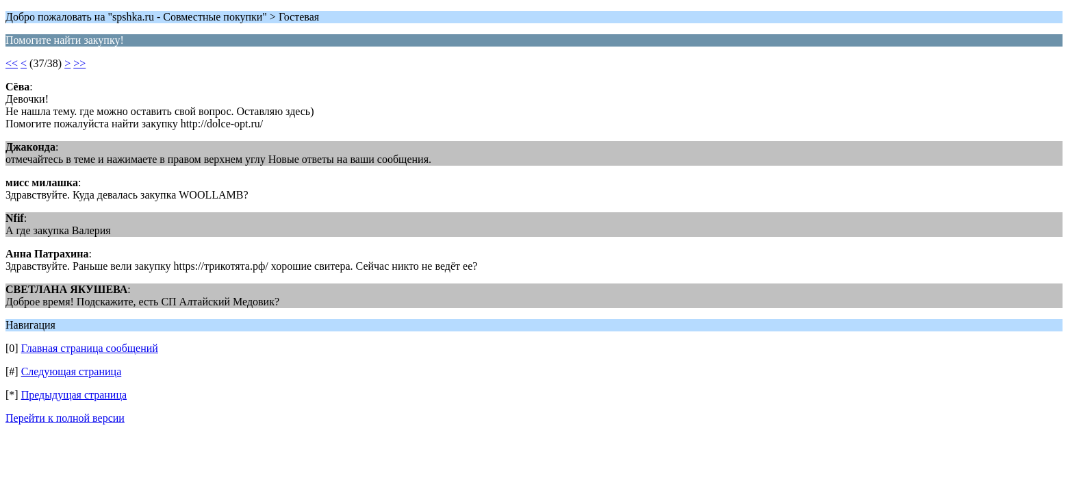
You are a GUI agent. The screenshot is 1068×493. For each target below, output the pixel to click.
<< (11, 63)
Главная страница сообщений (89, 348)
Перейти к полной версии (65, 418)
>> (79, 63)
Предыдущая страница (74, 395)
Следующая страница (71, 371)
